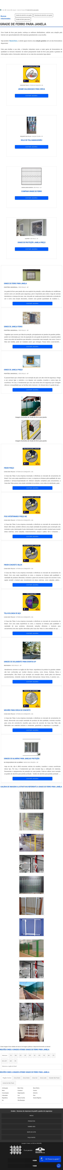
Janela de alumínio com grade (24, 15)
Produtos (31, 1121)
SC (34, 1055)
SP (25, 1055)
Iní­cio (31, 1115)
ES (20, 1055)
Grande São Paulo (54, 1078)
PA (15, 1061)
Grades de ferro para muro (23, 19)
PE (44, 1055)
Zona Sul (34, 1078)
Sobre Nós (31, 1126)
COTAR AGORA (31, 95)
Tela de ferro (13, 41)
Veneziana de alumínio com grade (43, 15)
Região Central (7, 1078)
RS (39, 1055)
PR (30, 1055)
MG (16, 1055)
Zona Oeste (26, 1078)
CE (53, 1055)
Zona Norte (17, 1078)
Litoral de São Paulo (8, 1083)
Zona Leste (43, 1078)
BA (49, 1055)
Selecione (4, 1055)
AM (11, 1061)
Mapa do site (31, 1132)
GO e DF (4, 1061)
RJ (11, 1055)
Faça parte (31, 1137)
